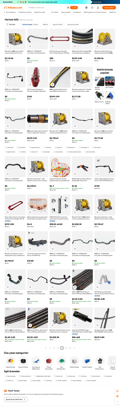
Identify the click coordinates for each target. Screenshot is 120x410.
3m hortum (96, 147)
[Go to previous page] (46, 348)
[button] (68, 7)
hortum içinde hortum (74, 152)
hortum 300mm (76, 380)
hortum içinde (35, 380)
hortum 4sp (70, 376)
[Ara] (74, 7)
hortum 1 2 (9, 380)
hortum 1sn (58, 376)
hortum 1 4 (34, 152)
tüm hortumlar (90, 152)
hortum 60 (9, 147)
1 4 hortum (83, 376)
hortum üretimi (90, 380)
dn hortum (108, 376)
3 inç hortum (58, 152)
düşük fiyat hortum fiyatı (42, 376)
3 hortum (47, 147)
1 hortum (22, 152)
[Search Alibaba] (47, 8)
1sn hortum (21, 147)
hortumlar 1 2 (70, 147)
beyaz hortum (10, 152)
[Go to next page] (74, 348)
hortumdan (46, 152)
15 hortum (48, 380)
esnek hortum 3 (34, 147)
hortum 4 (58, 147)
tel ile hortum (95, 376)
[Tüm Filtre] (11, 24)
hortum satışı (22, 380)
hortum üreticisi (61, 380)
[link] (117, 391)
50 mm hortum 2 (25, 376)
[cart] (92, 8)
